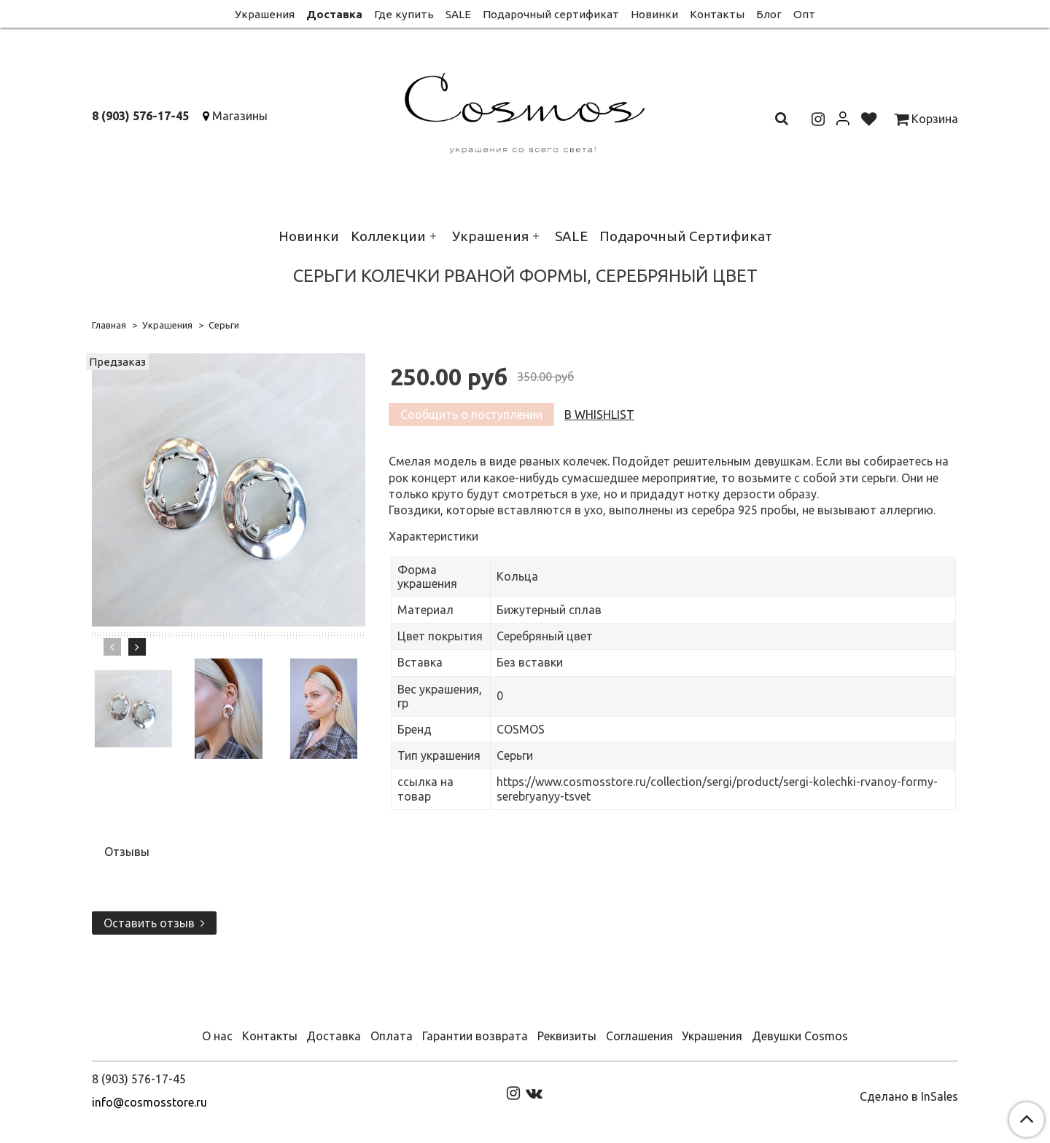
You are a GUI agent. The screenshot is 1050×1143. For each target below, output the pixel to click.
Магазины (240, 115)
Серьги (224, 325)
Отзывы (126, 851)
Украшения (265, 14)
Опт (804, 14)
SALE (458, 14)
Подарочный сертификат (551, 14)
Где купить (404, 14)
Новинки (654, 14)
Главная (109, 325)
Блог (769, 14)
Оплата (391, 1035)
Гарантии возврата (475, 1035)
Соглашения (639, 1035)
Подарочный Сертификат (685, 236)
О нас (217, 1035)
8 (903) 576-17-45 (140, 115)
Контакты (717, 14)
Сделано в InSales (909, 1096)
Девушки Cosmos (800, 1035)
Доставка (334, 14)
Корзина (926, 118)
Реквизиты (566, 1035)
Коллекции (388, 236)
